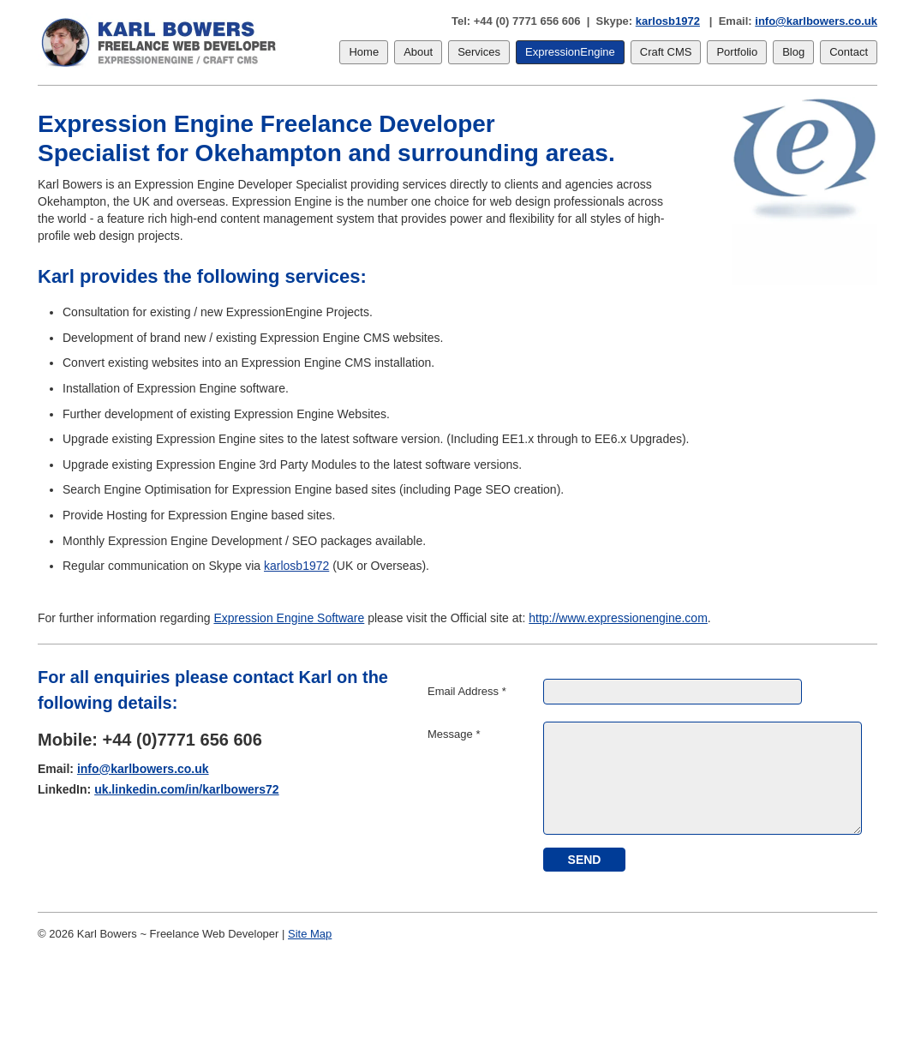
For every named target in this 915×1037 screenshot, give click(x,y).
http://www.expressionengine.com (618, 618)
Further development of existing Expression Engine (198, 414)
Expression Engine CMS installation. (338, 362)
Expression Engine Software (288, 618)
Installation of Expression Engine (149, 388)
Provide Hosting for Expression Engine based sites (197, 515)
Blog (793, 51)
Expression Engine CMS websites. (351, 338)
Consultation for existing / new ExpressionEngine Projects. (218, 312)
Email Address (467, 691)
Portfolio (736, 51)
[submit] (584, 860)
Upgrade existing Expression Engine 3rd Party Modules (209, 464)
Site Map (310, 933)
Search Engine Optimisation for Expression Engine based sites (229, 489)
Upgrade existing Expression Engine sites (173, 439)
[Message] (702, 778)
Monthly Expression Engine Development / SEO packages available (242, 541)
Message (454, 734)
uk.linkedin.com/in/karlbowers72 (186, 789)
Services (479, 51)
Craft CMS (666, 51)
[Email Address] (672, 691)
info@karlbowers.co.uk (816, 21)
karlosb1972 (668, 21)
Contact (848, 51)
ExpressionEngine (570, 51)
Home (364, 51)
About (418, 51)
